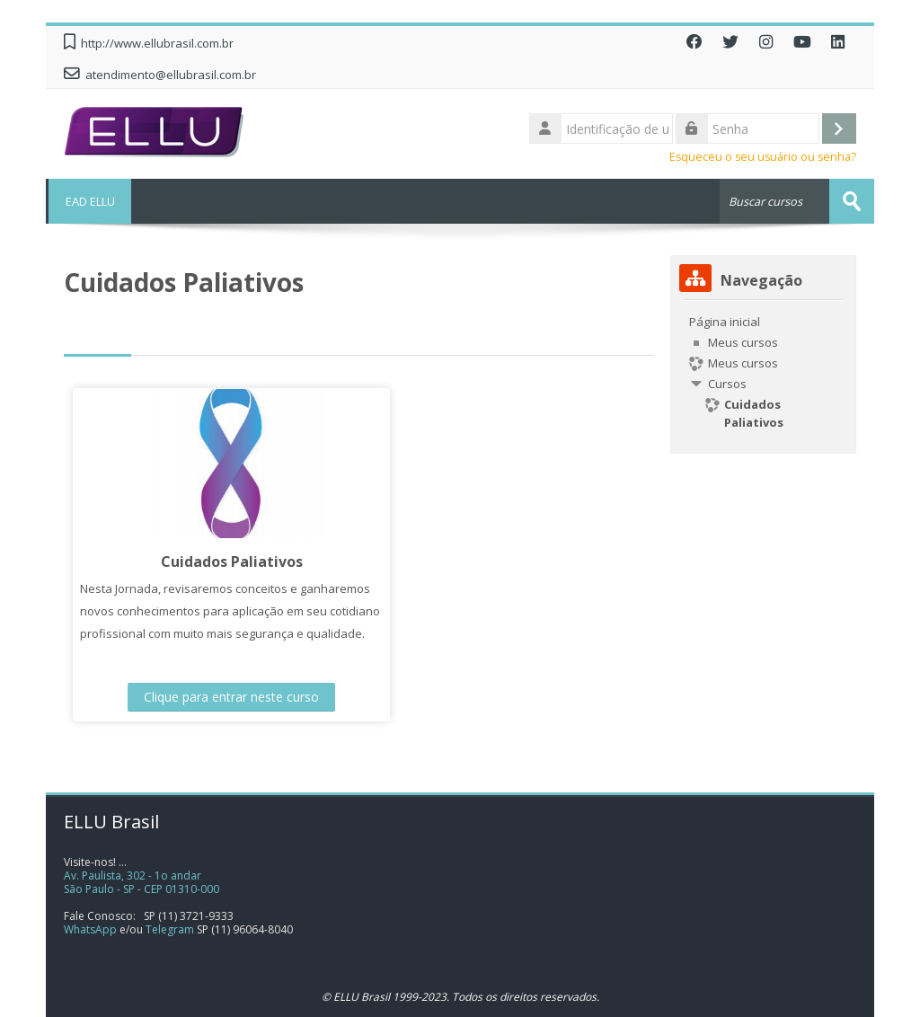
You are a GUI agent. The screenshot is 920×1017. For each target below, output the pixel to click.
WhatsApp (90, 929)
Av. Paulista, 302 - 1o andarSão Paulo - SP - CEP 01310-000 (141, 882)
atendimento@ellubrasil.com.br (170, 74)
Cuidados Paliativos (220, 561)
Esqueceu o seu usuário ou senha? (762, 156)
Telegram (170, 929)
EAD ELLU (88, 201)
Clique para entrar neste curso (219, 696)
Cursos (727, 384)
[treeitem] (762, 372)
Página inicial (724, 322)
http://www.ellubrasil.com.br (157, 43)
